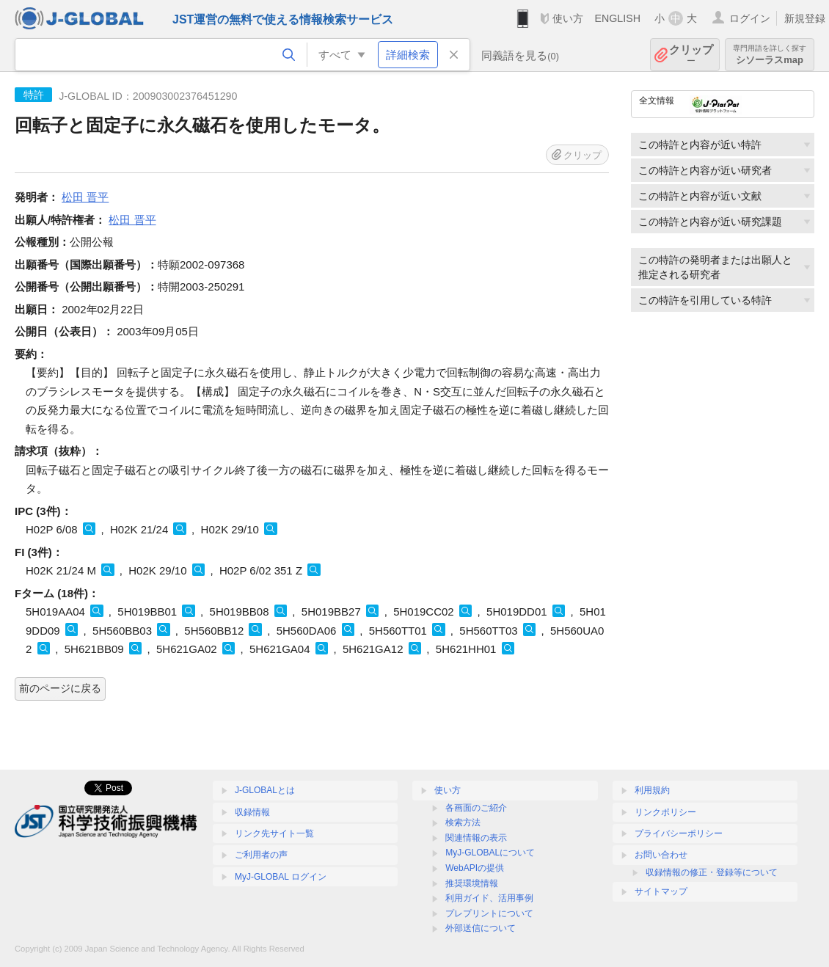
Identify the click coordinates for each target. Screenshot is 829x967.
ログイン (749, 18)
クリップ (691, 54)
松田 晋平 (85, 197)
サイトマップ (661, 891)
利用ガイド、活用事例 (489, 898)
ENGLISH (617, 18)
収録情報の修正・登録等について (712, 872)
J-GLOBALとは (265, 790)
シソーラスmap (769, 54)
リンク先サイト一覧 (274, 833)
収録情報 (252, 812)
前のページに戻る (60, 688)
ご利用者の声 (261, 855)
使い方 (567, 18)
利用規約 (652, 790)
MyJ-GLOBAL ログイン (280, 877)
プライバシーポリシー (679, 833)
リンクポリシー (665, 812)
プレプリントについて (489, 913)
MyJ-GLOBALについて (490, 852)
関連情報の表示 (476, 838)
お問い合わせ (661, 855)
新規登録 (804, 18)
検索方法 (463, 822)
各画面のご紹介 (476, 808)
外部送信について (480, 928)
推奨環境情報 (471, 883)
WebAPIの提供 (474, 868)
